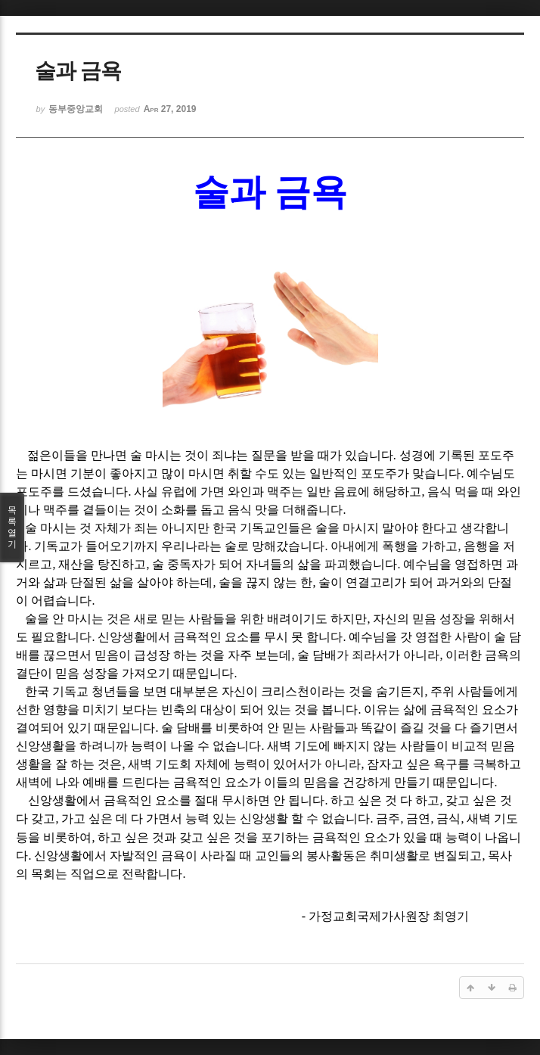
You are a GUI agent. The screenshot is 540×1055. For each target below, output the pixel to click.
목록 (12, 527)
